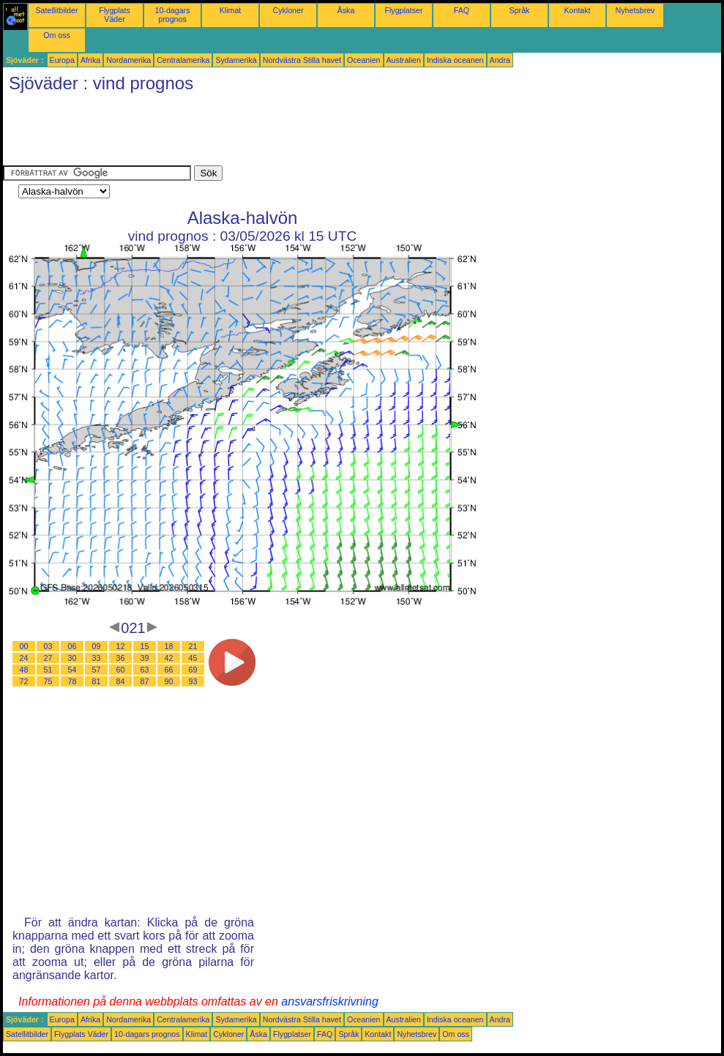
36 (120, 658)
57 (96, 669)
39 (145, 658)
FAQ (461, 10)
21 (193, 646)
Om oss (56, 35)
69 (193, 669)
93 (193, 681)
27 (48, 658)
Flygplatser (403, 10)
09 (96, 646)
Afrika (90, 60)
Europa (62, 60)
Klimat (231, 10)
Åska (346, 10)
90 (169, 681)
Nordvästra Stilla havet (302, 60)
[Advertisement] (269, 132)
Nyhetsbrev (635, 10)
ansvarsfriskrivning (329, 1001)
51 (48, 669)
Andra (500, 60)
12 (120, 646)
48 (24, 669)
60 (120, 669)
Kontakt (577, 10)
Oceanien (364, 60)
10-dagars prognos (172, 14)
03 (48, 646)
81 (96, 681)
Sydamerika (235, 60)
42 (169, 658)
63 (145, 669)
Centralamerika (183, 60)
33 (96, 658)
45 (193, 658)
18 (169, 646)
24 (24, 658)
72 (24, 681)
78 (72, 681)
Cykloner (287, 10)
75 (48, 681)
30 (72, 658)
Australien (404, 60)
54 (72, 669)
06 (72, 646)
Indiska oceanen (455, 60)
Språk (520, 10)
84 (120, 681)
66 (169, 669)
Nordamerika (128, 60)
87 (145, 681)
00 (24, 646)
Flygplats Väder (114, 14)
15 (145, 646)
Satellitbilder (56, 10)
